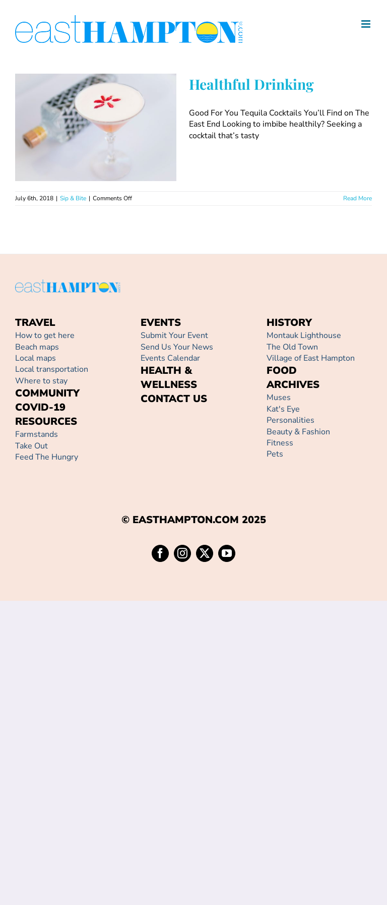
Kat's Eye (283, 409)
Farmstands (36, 434)
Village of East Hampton (311, 358)
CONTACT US (174, 399)
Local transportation (51, 369)
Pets (275, 454)
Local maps (35, 358)
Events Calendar (170, 358)
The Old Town (292, 347)
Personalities (290, 420)
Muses (279, 397)
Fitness (280, 442)
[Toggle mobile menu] (366, 24)
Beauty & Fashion (298, 431)
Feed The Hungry (46, 457)
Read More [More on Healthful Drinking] (357, 198)
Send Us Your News (177, 347)
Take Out (31, 445)
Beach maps (37, 347)
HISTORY (289, 322)
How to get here (45, 335)
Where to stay (41, 380)
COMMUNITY (47, 393)
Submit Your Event (174, 335)
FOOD (282, 370)
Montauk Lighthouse (304, 335)
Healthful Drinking (251, 84)
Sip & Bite (73, 198)
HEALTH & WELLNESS (169, 377)
